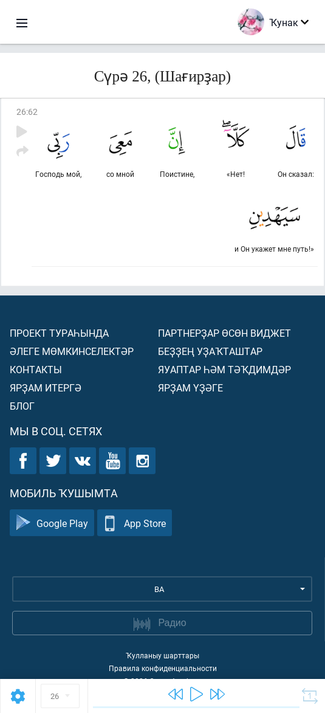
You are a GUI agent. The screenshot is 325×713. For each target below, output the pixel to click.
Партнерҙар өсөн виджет (224, 332)
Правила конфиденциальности (163, 668)
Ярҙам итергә (45, 387)
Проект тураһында (59, 332)
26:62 (27, 111)
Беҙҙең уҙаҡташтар (210, 351)
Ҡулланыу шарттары (162, 655)
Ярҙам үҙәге (190, 387)
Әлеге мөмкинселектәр (72, 351)
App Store (134, 523)
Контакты (36, 369)
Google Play (52, 523)
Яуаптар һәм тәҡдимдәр (224, 369)
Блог (22, 405)
